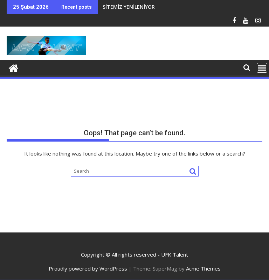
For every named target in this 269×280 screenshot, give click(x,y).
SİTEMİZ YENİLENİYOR (129, 6)
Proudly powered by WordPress (88, 268)
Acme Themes (203, 268)
